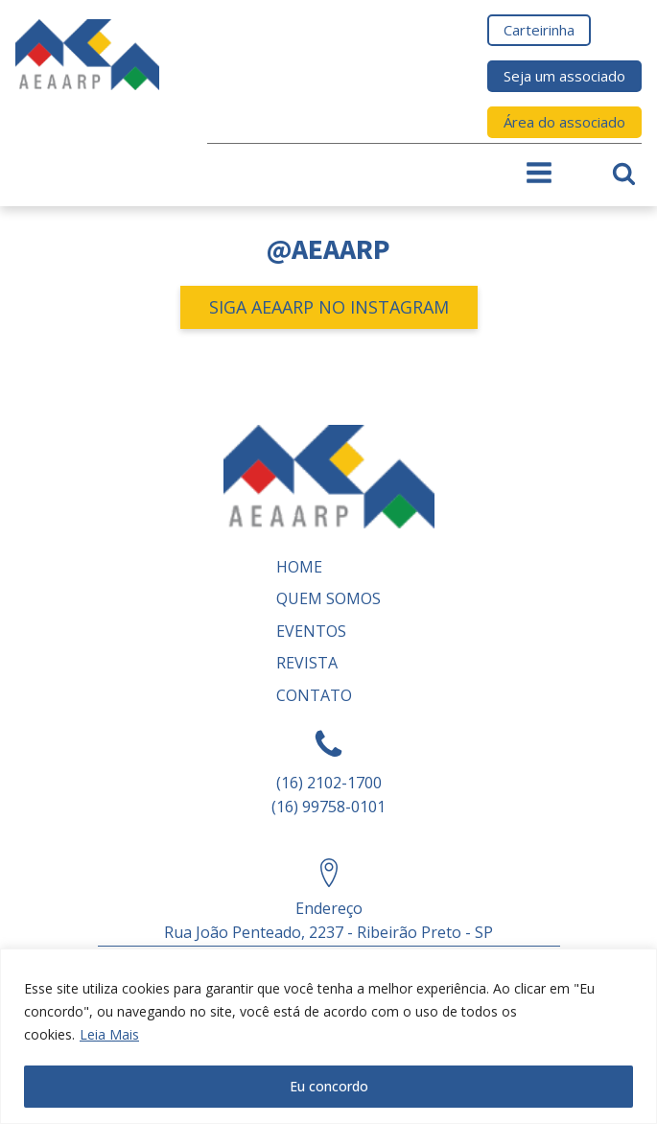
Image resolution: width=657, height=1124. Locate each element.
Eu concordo (329, 1086)
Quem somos (328, 598)
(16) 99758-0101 (328, 806)
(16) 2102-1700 (329, 782)
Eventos (311, 631)
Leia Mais (109, 1034)
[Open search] (624, 173)
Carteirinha (539, 29)
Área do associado (564, 121)
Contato (314, 695)
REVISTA (307, 662)
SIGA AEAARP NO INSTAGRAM (329, 306)
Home (299, 566)
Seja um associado (564, 75)
